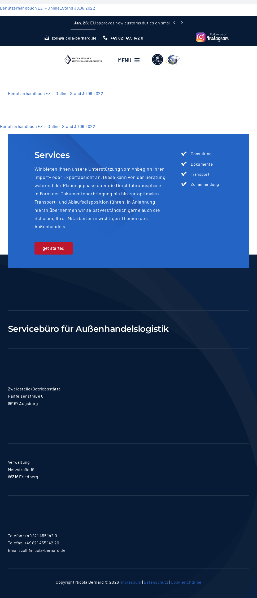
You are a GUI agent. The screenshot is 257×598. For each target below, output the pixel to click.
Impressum (130, 581)
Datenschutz (156, 581)
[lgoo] (166, 53)
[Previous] (174, 22)
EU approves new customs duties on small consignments (136, 22)
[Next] (182, 22)
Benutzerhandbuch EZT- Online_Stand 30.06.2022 (47, 7)
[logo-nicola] (83, 54)
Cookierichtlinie (186, 581)
